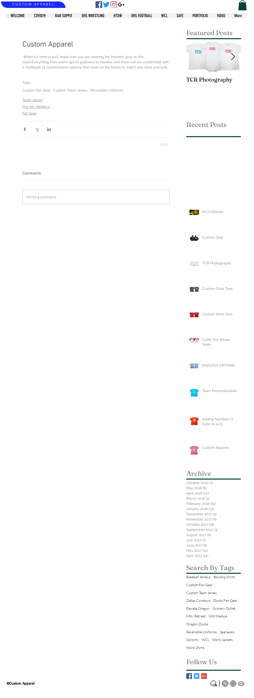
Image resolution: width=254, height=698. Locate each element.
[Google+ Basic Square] (204, 676)
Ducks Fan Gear (225, 600)
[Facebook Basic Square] (189, 676)
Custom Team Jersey (70, 90)
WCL (205, 639)
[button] (242, 5)
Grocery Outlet (224, 608)
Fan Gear (29, 113)
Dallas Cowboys (198, 600)
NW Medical (218, 616)
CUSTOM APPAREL (33, 4)
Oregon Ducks (197, 624)
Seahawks (227, 632)
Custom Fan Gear (36, 90)
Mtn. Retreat (196, 616)
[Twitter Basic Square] (196, 676)
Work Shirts (195, 647)
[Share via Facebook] (24, 129)
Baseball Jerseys (198, 577)
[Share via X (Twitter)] (36, 129)
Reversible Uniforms (107, 90)
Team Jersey (32, 100)
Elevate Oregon (198, 608)
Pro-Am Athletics (36, 107)
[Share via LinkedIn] (49, 129)
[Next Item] (233, 57)
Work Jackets (222, 639)
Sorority (192, 639)
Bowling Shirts (224, 577)
